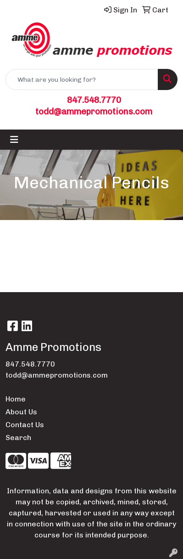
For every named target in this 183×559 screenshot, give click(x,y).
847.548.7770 (94, 100)
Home (16, 399)
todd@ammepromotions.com (93, 111)
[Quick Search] (82, 79)
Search (18, 437)
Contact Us (25, 424)
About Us (21, 411)
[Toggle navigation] (14, 139)
